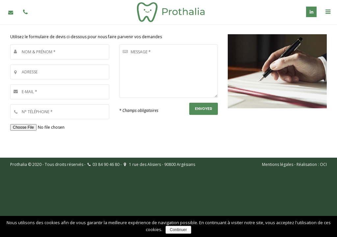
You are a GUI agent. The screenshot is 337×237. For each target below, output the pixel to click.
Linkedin (311, 12)
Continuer (178, 229)
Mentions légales (277, 164)
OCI (323, 164)
